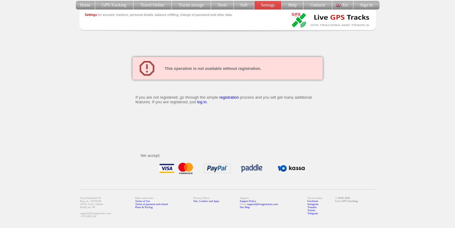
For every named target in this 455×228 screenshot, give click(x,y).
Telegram (312, 213)
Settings (268, 5)
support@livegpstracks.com (262, 204)
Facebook (312, 201)
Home (85, 5)
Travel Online (152, 5)
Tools (222, 5)
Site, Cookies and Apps (206, 201)
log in (201, 102)
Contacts (317, 5)
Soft (243, 5)
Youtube (312, 207)
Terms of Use (142, 201)
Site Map (245, 207)
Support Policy (248, 201)
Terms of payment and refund (151, 204)
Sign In (366, 5)
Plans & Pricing (144, 207)
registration (229, 97)
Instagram (312, 204)
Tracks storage (191, 5)
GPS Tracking (114, 5)
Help (292, 5)
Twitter (311, 210)
